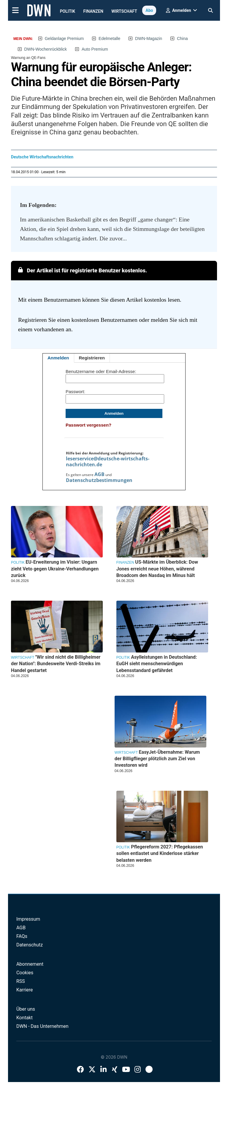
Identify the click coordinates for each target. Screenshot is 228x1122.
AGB (99, 474)
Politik (67, 11)
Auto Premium (95, 49)
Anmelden (58, 357)
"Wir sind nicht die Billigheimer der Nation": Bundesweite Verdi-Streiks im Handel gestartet (56, 663)
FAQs (21, 936)
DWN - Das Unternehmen (42, 1026)
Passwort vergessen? (88, 424)
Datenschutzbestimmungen (99, 480)
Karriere (24, 990)
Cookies (24, 972)
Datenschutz (29, 945)
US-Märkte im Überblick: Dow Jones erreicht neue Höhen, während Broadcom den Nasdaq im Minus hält (157, 568)
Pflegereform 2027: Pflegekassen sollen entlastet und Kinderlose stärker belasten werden (159, 853)
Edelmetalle (109, 38)
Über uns (25, 1009)
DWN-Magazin (148, 38)
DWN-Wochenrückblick (45, 49)
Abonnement (29, 964)
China (182, 38)
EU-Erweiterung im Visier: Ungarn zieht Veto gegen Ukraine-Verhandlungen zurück (55, 568)
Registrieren (92, 357)
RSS (20, 981)
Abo (149, 10)
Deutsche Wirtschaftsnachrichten (42, 157)
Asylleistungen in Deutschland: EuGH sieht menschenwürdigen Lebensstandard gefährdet (156, 663)
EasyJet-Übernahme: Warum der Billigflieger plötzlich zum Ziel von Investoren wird (157, 758)
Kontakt (24, 1017)
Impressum (28, 919)
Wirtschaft (124, 11)
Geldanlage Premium (64, 38)
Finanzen (93, 11)
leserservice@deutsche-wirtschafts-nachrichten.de (107, 461)
